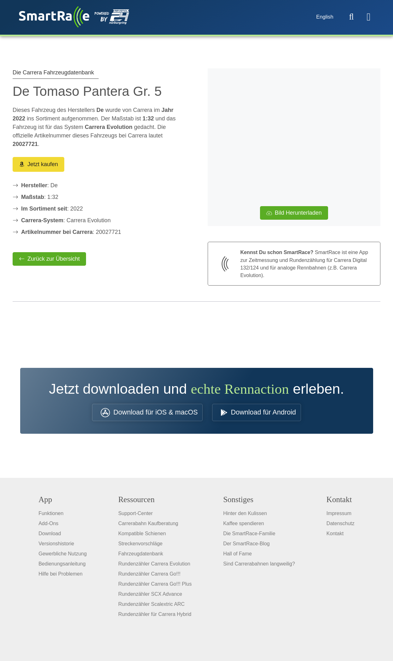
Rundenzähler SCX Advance (150, 596)
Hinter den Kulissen (245, 516)
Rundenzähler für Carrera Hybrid (154, 616)
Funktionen (50, 516)
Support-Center (135, 516)
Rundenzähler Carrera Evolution (154, 566)
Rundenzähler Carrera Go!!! (149, 576)
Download (49, 536)
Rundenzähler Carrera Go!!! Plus (155, 586)
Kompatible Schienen (142, 536)
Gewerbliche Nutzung (62, 556)
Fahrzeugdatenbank (140, 556)
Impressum (339, 516)
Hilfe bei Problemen (60, 576)
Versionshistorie (56, 546)
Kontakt (335, 536)
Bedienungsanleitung (61, 566)
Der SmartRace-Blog (246, 546)
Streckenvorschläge (140, 546)
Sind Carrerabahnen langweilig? (259, 566)
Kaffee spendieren (243, 526)
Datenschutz (341, 526)
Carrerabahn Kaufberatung (148, 526)
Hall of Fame (237, 556)
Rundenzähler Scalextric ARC (151, 606)
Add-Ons (48, 526)
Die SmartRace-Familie (249, 536)
